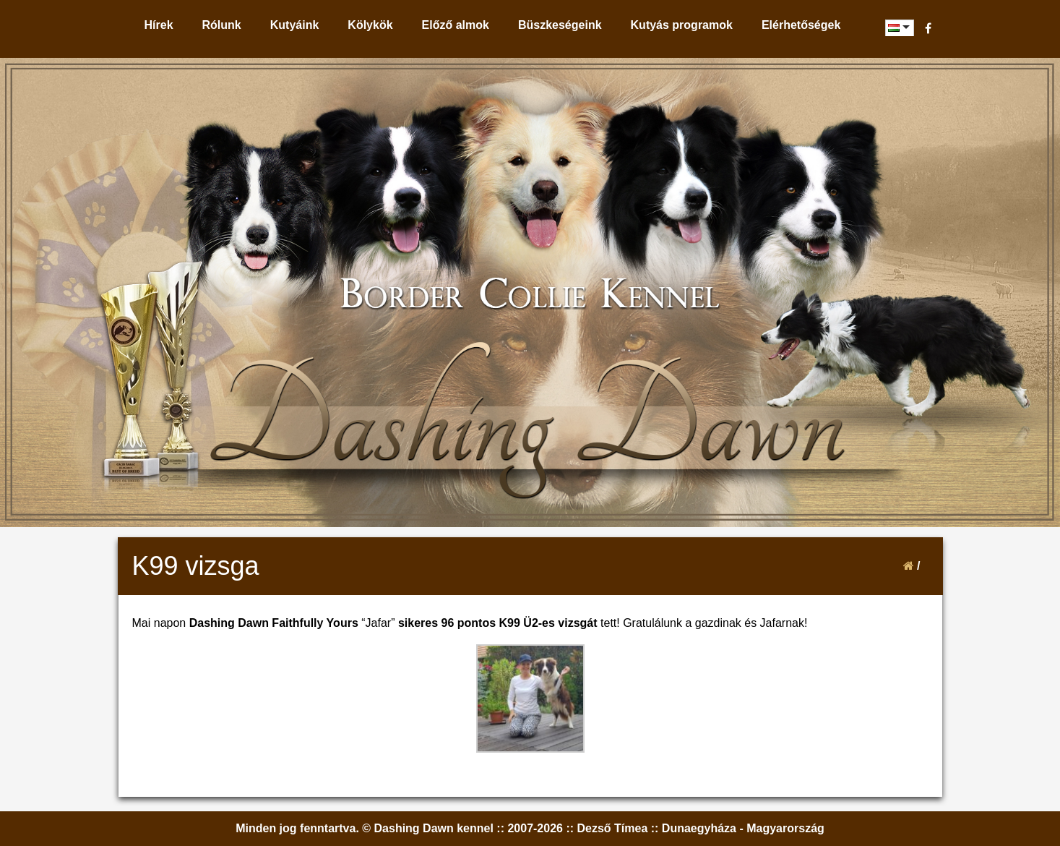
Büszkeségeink (560, 25)
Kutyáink (294, 25)
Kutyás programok (682, 25)
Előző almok (455, 25)
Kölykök (370, 25)
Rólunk (221, 25)
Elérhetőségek (801, 25)
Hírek (159, 25)
